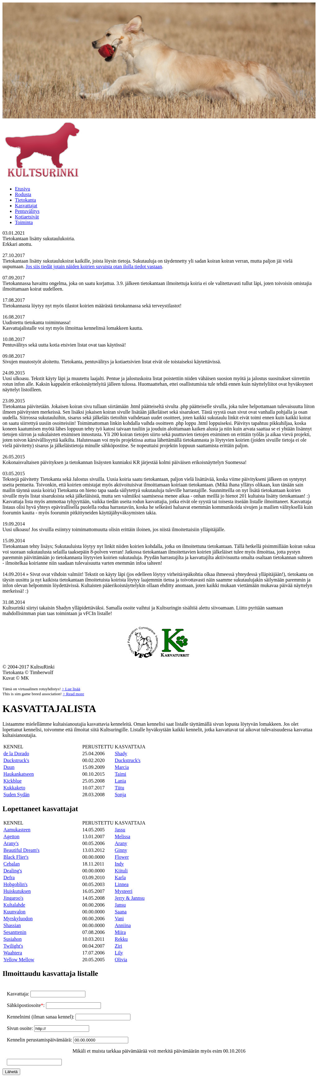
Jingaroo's (13, 898)
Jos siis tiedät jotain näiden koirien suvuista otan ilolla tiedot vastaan (94, 266)
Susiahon (12, 939)
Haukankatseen (18, 774)
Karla (120, 877)
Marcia (122, 767)
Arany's (11, 843)
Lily (119, 952)
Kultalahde (14, 905)
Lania (120, 781)
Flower (122, 857)
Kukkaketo (14, 787)
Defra (9, 877)
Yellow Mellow (18, 959)
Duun (9, 767)
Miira (120, 932)
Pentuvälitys (27, 211)
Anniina (123, 925)
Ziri (118, 946)
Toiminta (24, 222)
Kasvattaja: (18, 993)
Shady (121, 753)
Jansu (120, 905)
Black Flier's (16, 857)
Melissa (122, 836)
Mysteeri (123, 891)
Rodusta (23, 194)
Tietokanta (25, 200)
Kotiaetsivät (27, 216)
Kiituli (121, 870)
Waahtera (12, 952)
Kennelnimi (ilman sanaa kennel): (41, 1016)
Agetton (11, 836)
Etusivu (22, 188)
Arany (121, 843)
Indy (119, 863)
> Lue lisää (71, 689)
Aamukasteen (16, 829)
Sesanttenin (14, 932)
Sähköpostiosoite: (26, 1005)
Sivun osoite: (20, 1028)
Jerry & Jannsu (129, 898)
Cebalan (11, 863)
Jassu (120, 829)
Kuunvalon (14, 911)
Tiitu (119, 787)
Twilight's (13, 946)
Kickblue (12, 781)
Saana (120, 911)
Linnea (121, 884)
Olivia (121, 959)
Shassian (12, 925)
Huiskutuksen (17, 891)
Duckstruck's (16, 760)
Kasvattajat (26, 205)
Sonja (120, 794)
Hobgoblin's (15, 884)
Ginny (121, 850)
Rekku (121, 939)
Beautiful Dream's (21, 850)
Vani (119, 918)
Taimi (120, 774)
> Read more (73, 694)
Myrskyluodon (18, 918)
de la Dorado (16, 753)
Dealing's (12, 870)
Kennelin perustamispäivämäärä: (40, 1039)
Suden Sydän (16, 794)
